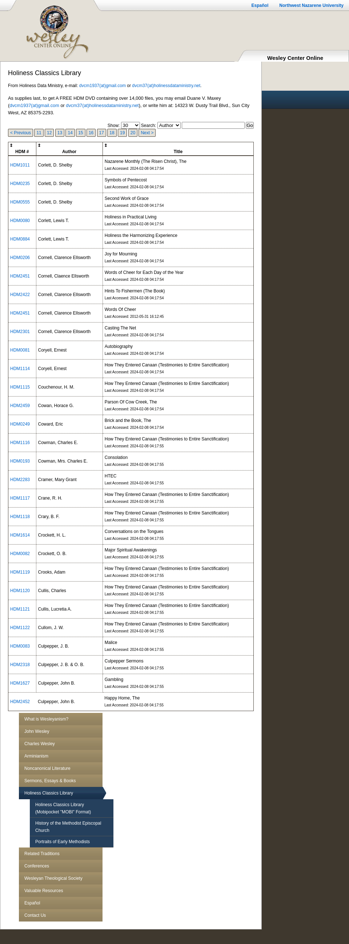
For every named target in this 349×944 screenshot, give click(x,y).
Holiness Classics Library (48, 793)
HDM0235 (20, 183)
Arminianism (36, 756)
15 (80, 132)
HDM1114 (20, 368)
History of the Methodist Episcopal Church (68, 827)
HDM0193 (20, 461)
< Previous (20, 132)
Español (260, 5)
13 (59, 132)
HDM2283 (20, 479)
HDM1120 (20, 590)
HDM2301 (20, 331)
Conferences (36, 866)
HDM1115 (20, 387)
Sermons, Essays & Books (50, 780)
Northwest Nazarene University (311, 5)
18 (111, 132)
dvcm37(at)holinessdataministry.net (166, 85)
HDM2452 (20, 701)
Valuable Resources (43, 890)
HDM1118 (20, 516)
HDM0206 (20, 257)
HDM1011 (20, 165)
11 (38, 132)
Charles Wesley (39, 743)
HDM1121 (20, 609)
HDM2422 (20, 294)
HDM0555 (20, 202)
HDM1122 (20, 627)
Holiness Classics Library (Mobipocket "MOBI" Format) (63, 808)
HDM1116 (20, 442)
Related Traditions (42, 853)
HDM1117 (20, 498)
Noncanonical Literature (47, 768)
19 (122, 132)
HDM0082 (20, 553)
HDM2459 (20, 405)
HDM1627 (20, 683)
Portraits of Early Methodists (62, 841)
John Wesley (36, 731)
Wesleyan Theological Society (53, 878)
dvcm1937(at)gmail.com (102, 85)
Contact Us (35, 915)
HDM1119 (20, 572)
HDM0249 (20, 424)
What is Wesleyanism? (46, 719)
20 (133, 132)
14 (70, 132)
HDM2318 (20, 664)
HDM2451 (20, 276)
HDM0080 (20, 220)
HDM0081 (20, 350)
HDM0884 (20, 239)
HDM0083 (20, 646)
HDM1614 (20, 535)
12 (49, 132)
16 (91, 132)
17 (101, 132)
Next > (147, 132)
